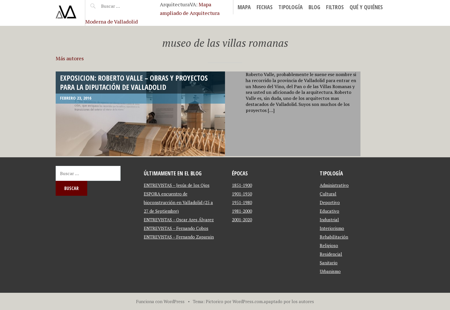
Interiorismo (332, 228)
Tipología (290, 7)
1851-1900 (242, 185)
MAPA (244, 7)
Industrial (329, 219)
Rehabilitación (334, 237)
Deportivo (330, 202)
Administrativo (334, 185)
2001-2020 (242, 219)
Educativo (329, 211)
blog (314, 7)
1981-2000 (242, 211)
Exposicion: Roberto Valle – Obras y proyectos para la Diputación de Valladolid (134, 82)
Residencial (331, 254)
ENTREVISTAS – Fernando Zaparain (179, 237)
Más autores (70, 58)
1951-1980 (242, 202)
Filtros (335, 7)
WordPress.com (247, 301)
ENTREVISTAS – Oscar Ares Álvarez (179, 219)
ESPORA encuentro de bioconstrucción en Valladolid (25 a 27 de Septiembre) (178, 202)
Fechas (265, 7)
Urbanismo (330, 271)
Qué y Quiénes (366, 7)
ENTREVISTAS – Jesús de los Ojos (177, 185)
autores (306, 301)
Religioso (329, 245)
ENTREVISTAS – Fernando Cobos (176, 228)
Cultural (328, 194)
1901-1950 (242, 194)
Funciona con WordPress (160, 301)
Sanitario (329, 263)
